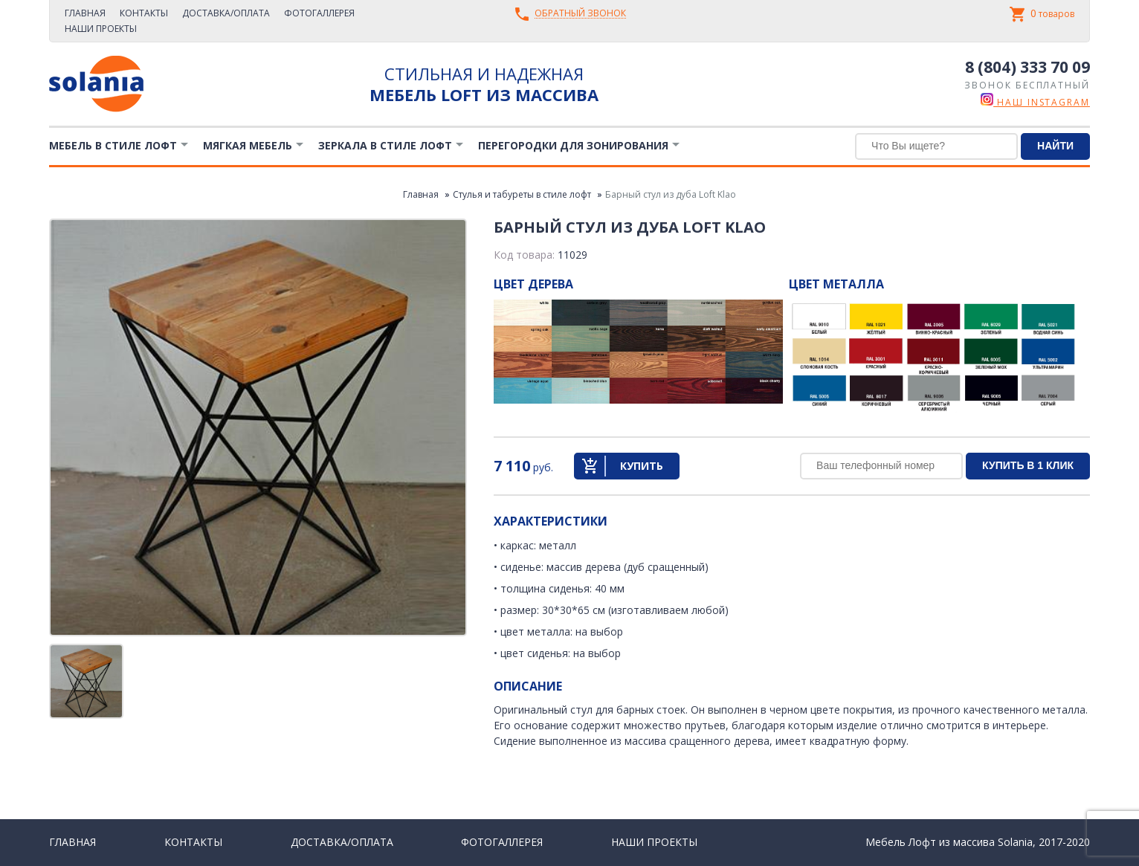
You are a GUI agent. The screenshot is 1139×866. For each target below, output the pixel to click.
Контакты (144, 13)
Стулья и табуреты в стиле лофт (522, 194)
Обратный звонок (580, 14)
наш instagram (1035, 102)
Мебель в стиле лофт (113, 145)
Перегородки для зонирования (573, 145)
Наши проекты (101, 28)
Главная (85, 13)
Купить (641, 466)
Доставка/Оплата (226, 13)
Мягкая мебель (247, 145)
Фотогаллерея (319, 13)
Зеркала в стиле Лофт (385, 145)
